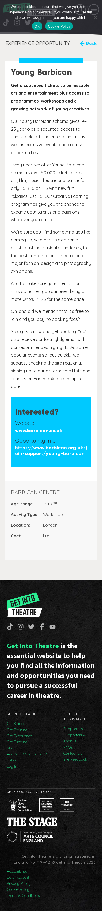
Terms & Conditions (23, 895)
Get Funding (17, 741)
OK (37, 26)
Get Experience (19, 735)
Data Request (18, 877)
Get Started (16, 723)
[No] (95, 17)
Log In (12, 766)
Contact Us (72, 753)
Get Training (17, 729)
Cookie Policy (18, 889)
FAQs (68, 747)
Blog (10, 748)
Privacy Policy (18, 883)
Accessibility (17, 871)
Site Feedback (75, 759)
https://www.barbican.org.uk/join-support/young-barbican (51, 451)
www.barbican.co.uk (38, 431)
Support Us (73, 728)
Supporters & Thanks (74, 738)
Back (91, 43)
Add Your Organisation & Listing (27, 757)
